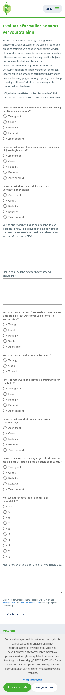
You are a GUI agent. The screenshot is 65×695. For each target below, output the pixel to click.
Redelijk (13, 127)
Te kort (12, 371)
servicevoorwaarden (30, 603)
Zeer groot (14, 116)
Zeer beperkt (16, 138)
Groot (12, 121)
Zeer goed (14, 324)
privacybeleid (9, 603)
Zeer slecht (14, 346)
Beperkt (13, 133)
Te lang (12, 360)
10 (9, 506)
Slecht (12, 341)
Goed (11, 329)
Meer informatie (32, 679)
